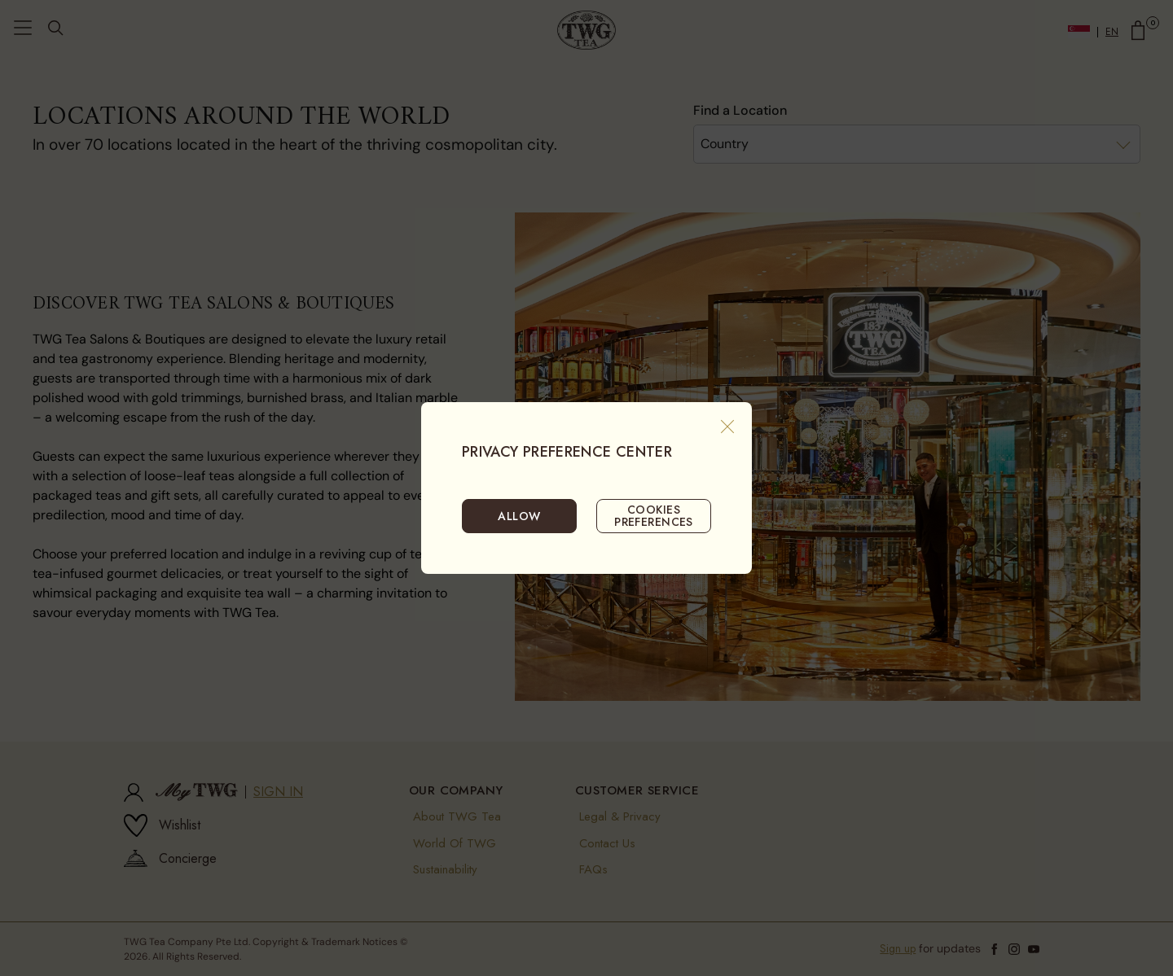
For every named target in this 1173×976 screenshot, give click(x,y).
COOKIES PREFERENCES (653, 515)
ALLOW (519, 516)
